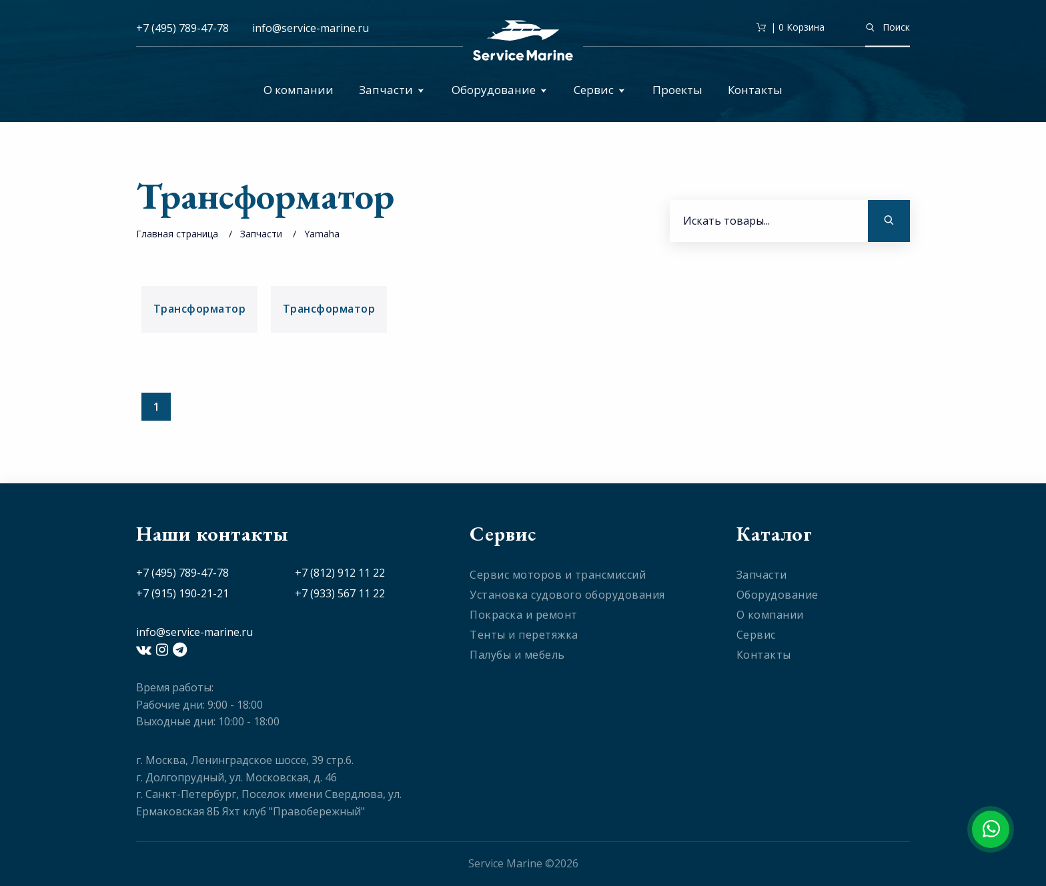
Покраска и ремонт (524, 614)
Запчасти (391, 89)
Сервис (599, 89)
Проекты (677, 89)
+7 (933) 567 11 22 (340, 593)
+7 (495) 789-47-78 (182, 28)
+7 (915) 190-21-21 (182, 593)
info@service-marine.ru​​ (310, 28)
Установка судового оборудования (567, 594)
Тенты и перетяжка (524, 634)
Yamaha (322, 233)
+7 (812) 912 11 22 (340, 572)
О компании (299, 89)
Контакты (755, 89)
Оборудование (499, 89)
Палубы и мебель (517, 654)
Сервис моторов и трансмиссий (558, 574)
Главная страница (177, 233)
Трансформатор (199, 308)
